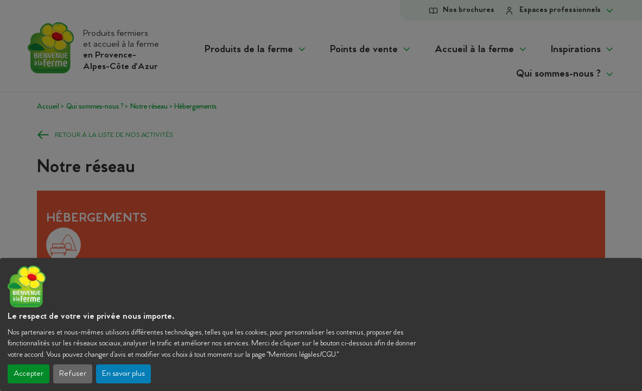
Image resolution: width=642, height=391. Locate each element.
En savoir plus (123, 374)
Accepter (28, 374)
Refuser (72, 374)
